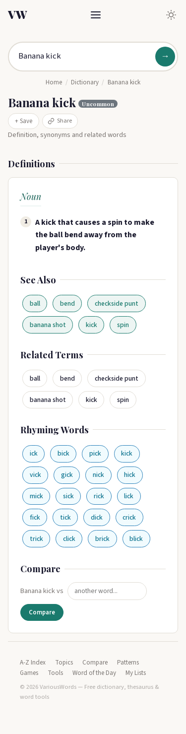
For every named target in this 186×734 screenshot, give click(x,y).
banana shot (48, 325)
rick (99, 496)
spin (123, 325)
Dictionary (85, 82)
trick (36, 538)
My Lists (135, 672)
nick (98, 474)
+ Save (23, 121)
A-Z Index (33, 662)
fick (35, 517)
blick (136, 538)
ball (35, 303)
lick (128, 496)
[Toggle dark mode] (171, 15)
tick (65, 517)
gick (67, 474)
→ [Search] (165, 56)
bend (67, 303)
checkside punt (116, 303)
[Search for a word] (93, 56)
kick (91, 325)
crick (129, 517)
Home (54, 82)
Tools (55, 672)
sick (68, 496)
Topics (64, 662)
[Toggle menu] (96, 14)
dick (97, 517)
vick (35, 474)
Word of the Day (94, 672)
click (69, 538)
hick (129, 474)
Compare (42, 612)
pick (95, 453)
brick (102, 538)
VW (17, 14)
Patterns (128, 662)
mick (36, 496)
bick (63, 453)
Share (60, 120)
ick (34, 453)
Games (29, 672)
